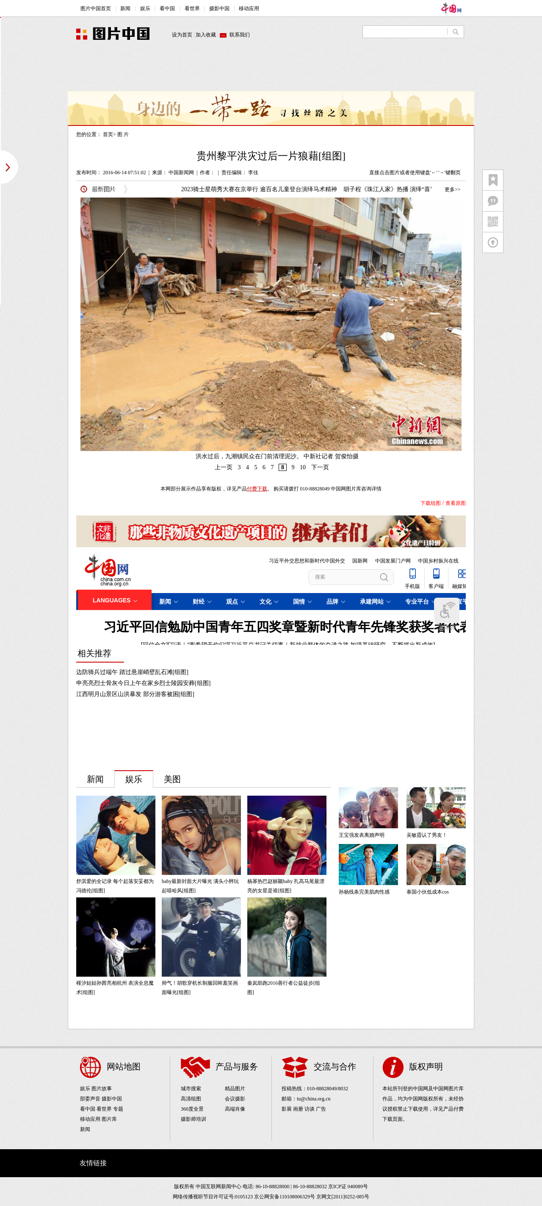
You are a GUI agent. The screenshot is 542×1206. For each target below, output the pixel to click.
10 (303, 467)
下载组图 (430, 503)
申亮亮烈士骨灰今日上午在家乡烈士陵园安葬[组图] (143, 683)
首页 (108, 134)
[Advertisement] (271, 72)
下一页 (320, 467)
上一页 (223, 467)
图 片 (123, 134)
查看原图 (455, 503)
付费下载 (257, 489)
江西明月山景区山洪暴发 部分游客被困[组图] (135, 694)
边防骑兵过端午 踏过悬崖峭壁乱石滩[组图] (132, 672)
